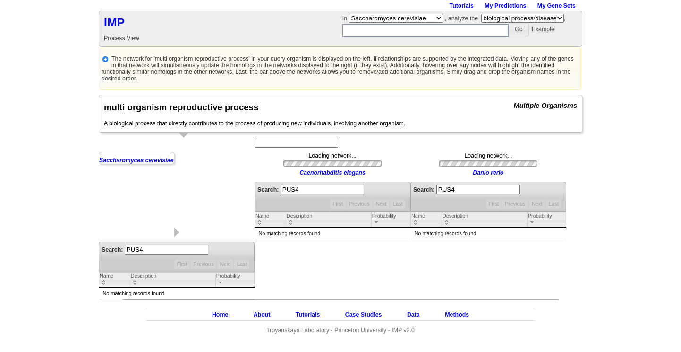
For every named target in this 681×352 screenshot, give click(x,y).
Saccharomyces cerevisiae (136, 160)
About (262, 314)
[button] (519, 29)
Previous (203, 264)
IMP (114, 22)
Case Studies (363, 314)
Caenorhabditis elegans (332, 172)
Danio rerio (488, 172)
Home (220, 314)
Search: (155, 249)
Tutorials (462, 5)
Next (225, 264)
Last (242, 264)
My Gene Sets (556, 5)
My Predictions (505, 5)
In (345, 18)
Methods (457, 314)
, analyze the (461, 18)
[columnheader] (114, 280)
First (182, 264)
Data (413, 314)
